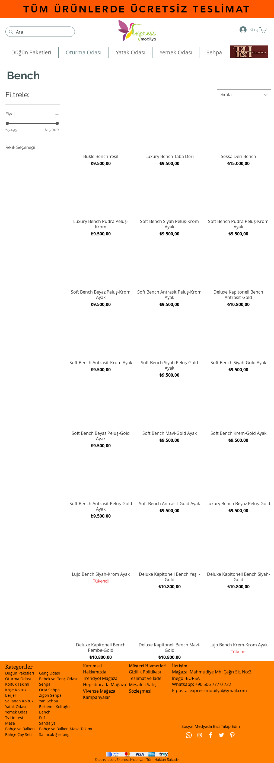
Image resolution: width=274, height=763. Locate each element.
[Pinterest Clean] (232, 735)
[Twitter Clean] (221, 735)
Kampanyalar (96, 697)
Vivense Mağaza (99, 691)
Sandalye (47, 723)
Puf (42, 717)
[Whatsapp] (189, 735)
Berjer (10, 695)
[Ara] (39, 32)
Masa (10, 723)
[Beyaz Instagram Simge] (200, 735)
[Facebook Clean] (211, 735)
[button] (263, 30)
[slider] (7, 123)
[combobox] (244, 94)
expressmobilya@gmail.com (218, 690)
